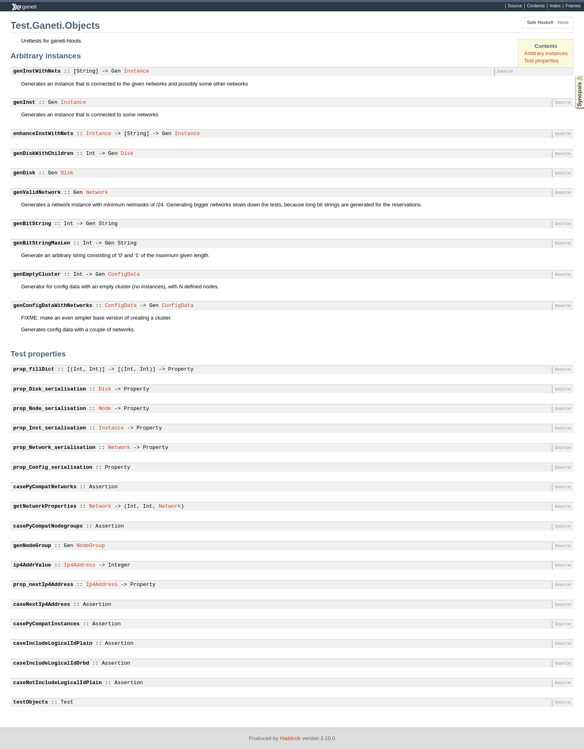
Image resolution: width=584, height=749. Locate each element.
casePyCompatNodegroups (48, 526)
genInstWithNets (37, 71)
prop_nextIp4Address (43, 584)
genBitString (32, 223)
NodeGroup (91, 545)
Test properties (541, 61)
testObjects (30, 702)
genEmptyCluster (37, 274)
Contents (536, 6)
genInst (24, 102)
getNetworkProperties (45, 506)
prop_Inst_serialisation (49, 428)
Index (555, 6)
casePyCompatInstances (46, 624)
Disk (127, 153)
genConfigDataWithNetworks (52, 305)
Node (105, 408)
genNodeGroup (32, 545)
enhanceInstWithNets (43, 133)
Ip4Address (79, 565)
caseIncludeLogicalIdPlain (52, 643)
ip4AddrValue (32, 565)
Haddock (290, 738)
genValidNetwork (37, 192)
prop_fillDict (33, 369)
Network (97, 192)
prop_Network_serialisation (54, 447)
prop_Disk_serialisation (49, 389)
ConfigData (124, 274)
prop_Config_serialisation (52, 467)
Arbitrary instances (546, 53)
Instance (136, 71)
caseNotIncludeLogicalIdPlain (57, 683)
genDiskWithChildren (43, 153)
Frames (572, 6)
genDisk (24, 173)
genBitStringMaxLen (41, 243)
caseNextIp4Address (41, 604)
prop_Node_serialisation (49, 408)
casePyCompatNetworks (45, 487)
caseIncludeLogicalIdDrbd (51, 663)
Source (515, 6)
